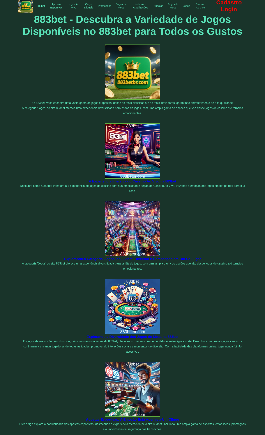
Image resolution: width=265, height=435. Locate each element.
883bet (41, 5)
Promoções (104, 5)
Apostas (158, 5)
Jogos (186, 5)
